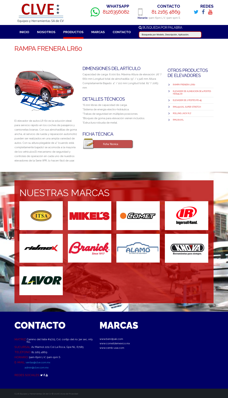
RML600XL (178, 119)
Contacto (122, 32)
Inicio (24, 32)
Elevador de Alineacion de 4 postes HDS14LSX (192, 92)
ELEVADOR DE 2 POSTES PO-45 (187, 100)
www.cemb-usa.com (112, 347)
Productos (73, 32)
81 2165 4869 (166, 12)
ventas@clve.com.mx (38, 362)
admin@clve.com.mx (37, 367)
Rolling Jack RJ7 (182, 113)
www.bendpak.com (111, 339)
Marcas (98, 32)
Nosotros (46, 32)
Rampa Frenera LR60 (184, 84)
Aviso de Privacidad (69, 394)
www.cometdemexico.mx (115, 343)
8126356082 (116, 12)
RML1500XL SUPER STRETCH (187, 106)
